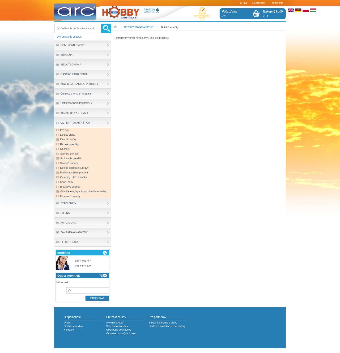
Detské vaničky (170, 27)
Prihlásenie (277, 2)
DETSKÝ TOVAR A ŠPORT (139, 27)
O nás (243, 2)
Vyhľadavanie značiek (69, 36)
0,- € (273, 13)
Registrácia (258, 2)
